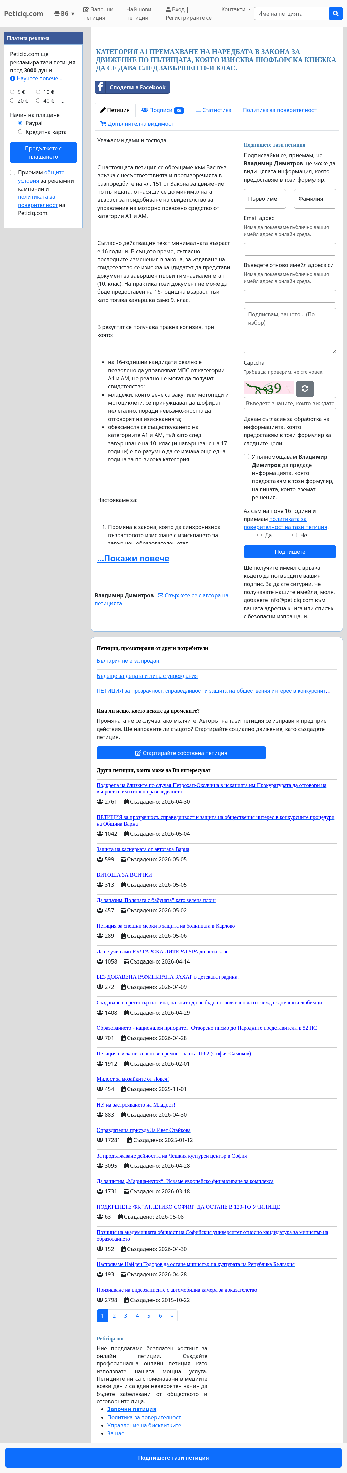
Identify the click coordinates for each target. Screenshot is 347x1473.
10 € (48, 92)
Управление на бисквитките (144, 1425)
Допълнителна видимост (137, 123)
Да (268, 535)
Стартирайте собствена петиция (181, 753)
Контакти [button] (234, 9)
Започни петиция (98, 13)
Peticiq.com (23, 13)
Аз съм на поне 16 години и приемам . (286, 519)
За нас (115, 1433)
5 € (21, 92)
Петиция (115, 110)
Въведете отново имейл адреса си (289, 265)
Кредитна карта (46, 132)
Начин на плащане (35, 115)
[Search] (291, 13)
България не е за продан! (129, 661)
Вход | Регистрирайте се (189, 13)
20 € (23, 100)
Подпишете (290, 551)
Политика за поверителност (280, 110)
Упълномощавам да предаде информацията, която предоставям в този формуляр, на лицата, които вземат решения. (292, 477)
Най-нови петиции (138, 13)
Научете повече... (36, 78)
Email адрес (259, 218)
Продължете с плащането (43, 152)
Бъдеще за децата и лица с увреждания (147, 676)
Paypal (34, 123)
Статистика (213, 110)
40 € (48, 100)
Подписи (162, 110)
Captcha (254, 362)
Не (303, 535)
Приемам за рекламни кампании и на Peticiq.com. (46, 193)
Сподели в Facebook (130, 87)
